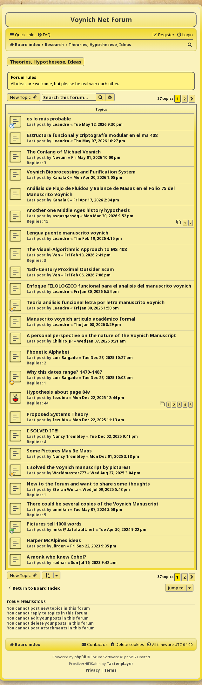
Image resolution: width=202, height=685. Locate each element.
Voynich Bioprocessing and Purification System (81, 172)
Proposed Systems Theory (57, 414)
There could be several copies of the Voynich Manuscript (92, 504)
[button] (192, 99)
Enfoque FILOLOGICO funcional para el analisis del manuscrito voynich (109, 286)
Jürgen (59, 546)
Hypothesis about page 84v (58, 392)
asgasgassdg (65, 216)
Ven (56, 255)
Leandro (60, 124)
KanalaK (60, 177)
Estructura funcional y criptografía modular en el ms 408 (92, 135)
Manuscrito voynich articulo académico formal (81, 319)
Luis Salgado (65, 357)
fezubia (60, 397)
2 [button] (185, 99)
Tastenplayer (120, 663)
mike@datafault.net (73, 529)
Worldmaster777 (69, 473)
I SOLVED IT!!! (42, 431)
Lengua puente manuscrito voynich (67, 233)
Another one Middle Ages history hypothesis (78, 210)
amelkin (60, 509)
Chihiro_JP (62, 341)
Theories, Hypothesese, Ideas (45, 61)
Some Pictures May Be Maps (59, 451)
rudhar (59, 562)
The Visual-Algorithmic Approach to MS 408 (77, 249)
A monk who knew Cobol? (56, 557)
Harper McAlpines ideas (54, 540)
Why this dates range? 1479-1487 (64, 372)
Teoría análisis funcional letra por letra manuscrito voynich (96, 302)
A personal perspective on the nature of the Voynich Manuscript (101, 335)
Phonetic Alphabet (48, 352)
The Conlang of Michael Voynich (64, 152)
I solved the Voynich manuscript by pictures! (78, 467)
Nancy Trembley (68, 436)
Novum (59, 157)
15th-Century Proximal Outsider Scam (70, 269)
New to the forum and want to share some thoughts (88, 484)
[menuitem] (43, 34)
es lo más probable (49, 119)
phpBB (80, 656)
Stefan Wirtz (65, 489)
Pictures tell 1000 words (54, 524)
